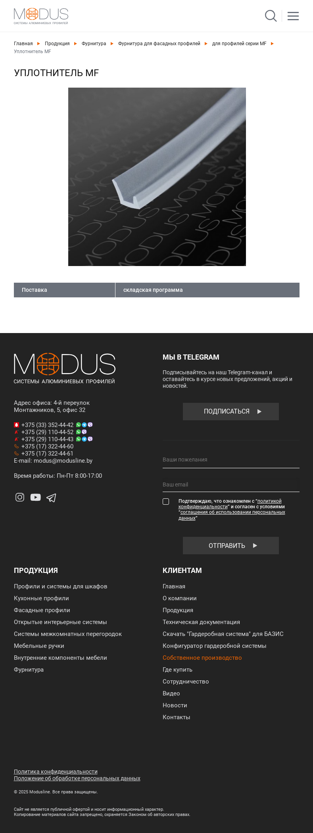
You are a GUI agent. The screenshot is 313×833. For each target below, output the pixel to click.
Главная (23, 43)
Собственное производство (202, 657)
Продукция (57, 43)
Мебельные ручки (39, 645)
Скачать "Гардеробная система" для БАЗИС (223, 634)
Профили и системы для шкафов (61, 586)
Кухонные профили (41, 598)
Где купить (177, 669)
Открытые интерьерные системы (60, 622)
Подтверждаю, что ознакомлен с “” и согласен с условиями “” (232, 509)
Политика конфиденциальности (56, 771)
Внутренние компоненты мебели (60, 657)
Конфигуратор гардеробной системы (215, 645)
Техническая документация (201, 622)
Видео (171, 693)
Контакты (176, 717)
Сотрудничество (186, 681)
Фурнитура (94, 43)
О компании (180, 598)
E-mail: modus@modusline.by (53, 460)
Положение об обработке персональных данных (77, 778)
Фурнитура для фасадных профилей (159, 43)
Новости (175, 705)
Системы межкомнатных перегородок (68, 634)
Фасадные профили (42, 610)
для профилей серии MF (239, 43)
